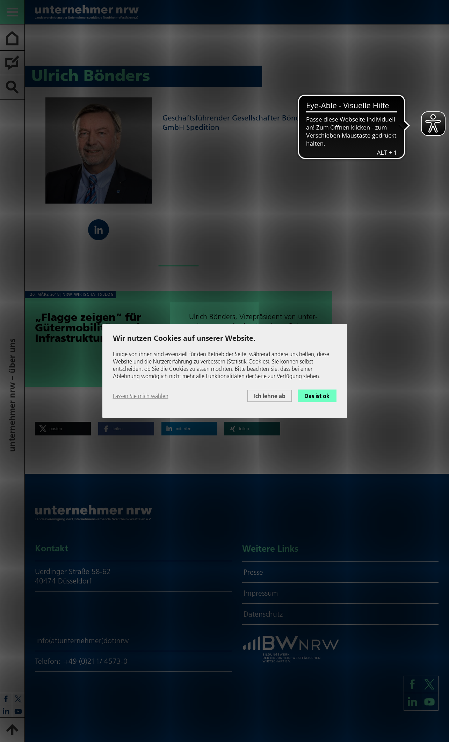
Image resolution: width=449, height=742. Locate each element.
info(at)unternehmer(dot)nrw (82, 640)
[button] (63, 428)
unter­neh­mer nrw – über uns (12, 395)
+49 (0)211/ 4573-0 (96, 661)
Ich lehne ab (269, 395)
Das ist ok (316, 395)
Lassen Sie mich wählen (140, 395)
